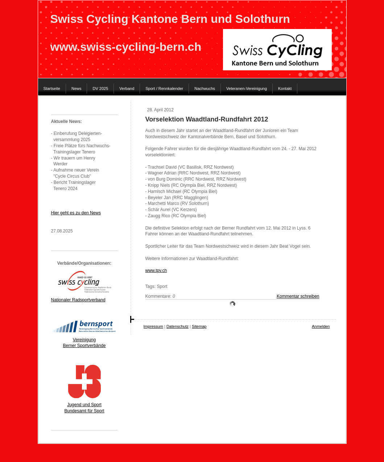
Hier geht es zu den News (76, 212)
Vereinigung (84, 339)
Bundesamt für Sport (84, 410)
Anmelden (321, 326)
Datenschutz (177, 326)
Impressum (153, 326)
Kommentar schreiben (298, 296)
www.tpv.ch (156, 270)
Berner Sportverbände (84, 345)
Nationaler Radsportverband (78, 299)
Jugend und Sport (84, 404)
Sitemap (199, 326)
